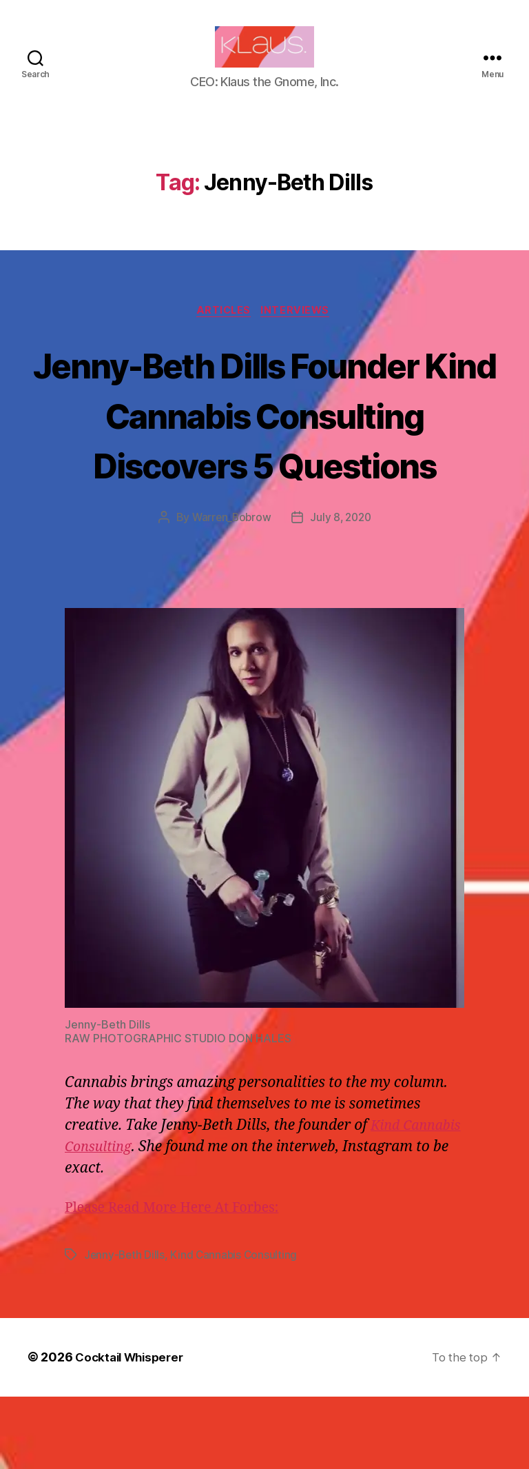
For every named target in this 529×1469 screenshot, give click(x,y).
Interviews (299, 332)
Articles (223, 332)
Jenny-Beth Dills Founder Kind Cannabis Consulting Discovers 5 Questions (264, 460)
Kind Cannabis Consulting (236, 1328)
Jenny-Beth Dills (125, 1328)
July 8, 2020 (342, 591)
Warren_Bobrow (230, 591)
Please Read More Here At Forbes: (180, 1280)
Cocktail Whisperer (133, 1430)
